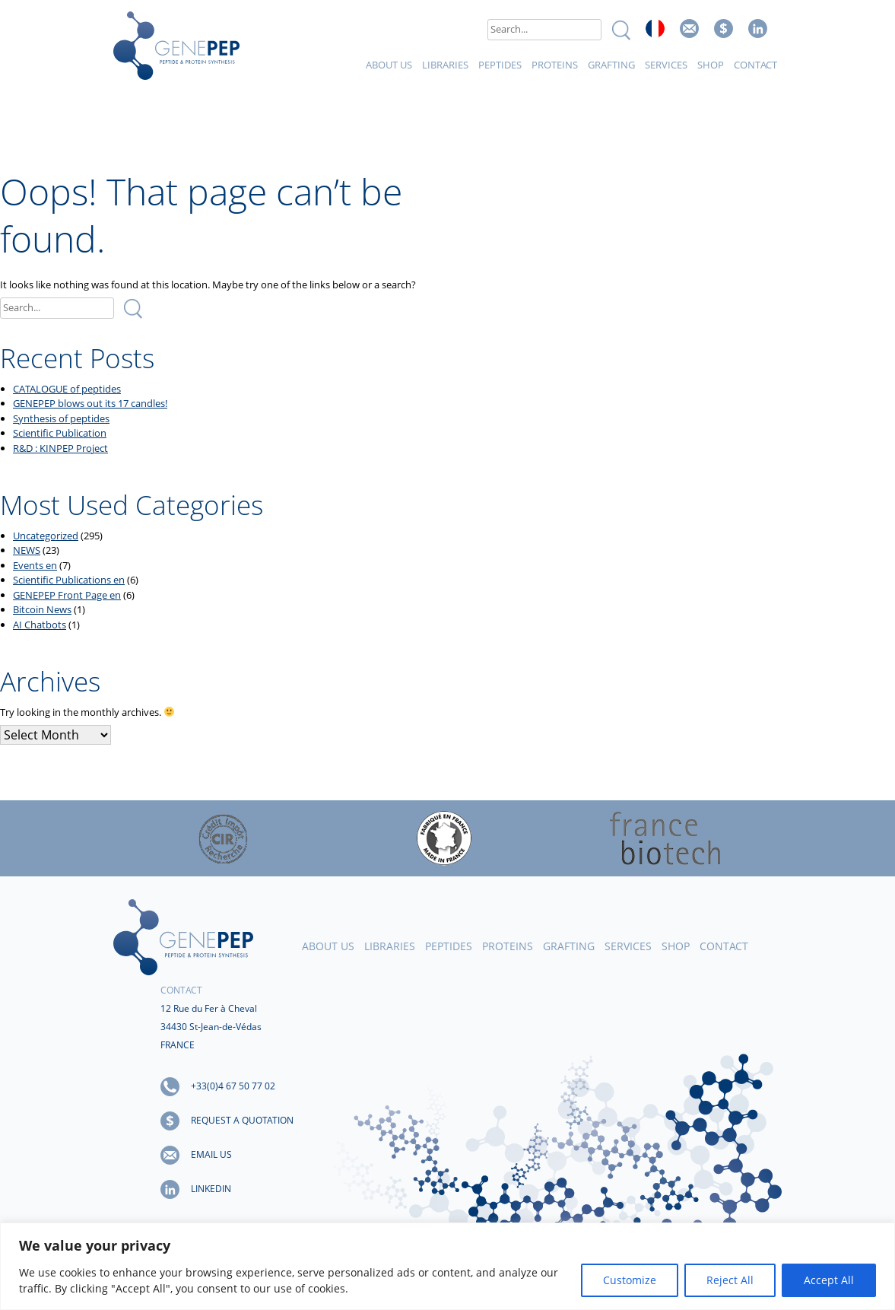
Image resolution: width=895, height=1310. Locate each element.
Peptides (500, 65)
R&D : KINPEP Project (60, 448)
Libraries (445, 65)
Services (666, 65)
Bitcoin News (42, 609)
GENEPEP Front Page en (67, 595)
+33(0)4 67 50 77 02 (233, 1085)
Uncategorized (45, 535)
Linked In (757, 28)
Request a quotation (242, 1120)
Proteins (555, 65)
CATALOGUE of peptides (67, 389)
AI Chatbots (39, 624)
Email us (689, 28)
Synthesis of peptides (61, 418)
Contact (755, 65)
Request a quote (723, 28)
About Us (389, 65)
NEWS (26, 550)
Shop (710, 65)
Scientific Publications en (69, 580)
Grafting (611, 65)
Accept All (829, 1280)
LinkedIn (211, 1188)
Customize (629, 1280)
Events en (35, 565)
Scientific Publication (59, 433)
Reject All (730, 1280)
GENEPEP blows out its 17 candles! (90, 403)
